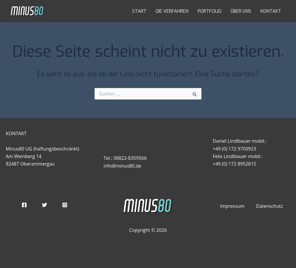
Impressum (232, 206)
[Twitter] (44, 205)
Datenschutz (269, 206)
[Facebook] (24, 205)
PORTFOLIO (209, 11)
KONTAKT (270, 11)
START (139, 11)
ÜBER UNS (241, 11)
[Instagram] (64, 205)
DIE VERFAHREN (172, 11)
